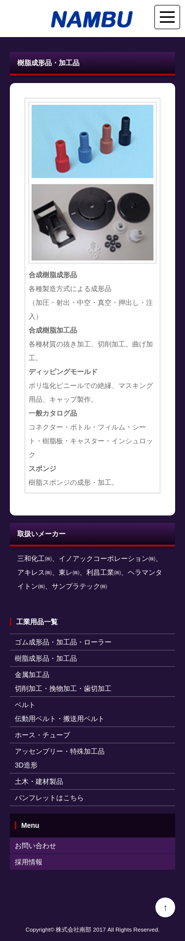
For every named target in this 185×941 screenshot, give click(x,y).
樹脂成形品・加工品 (46, 658)
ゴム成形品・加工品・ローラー (63, 642)
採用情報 (28, 862)
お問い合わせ (35, 846)
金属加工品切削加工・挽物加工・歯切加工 (63, 681)
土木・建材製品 (39, 781)
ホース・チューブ (42, 735)
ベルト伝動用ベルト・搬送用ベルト (60, 712)
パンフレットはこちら (49, 798)
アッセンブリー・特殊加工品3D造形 (60, 758)
